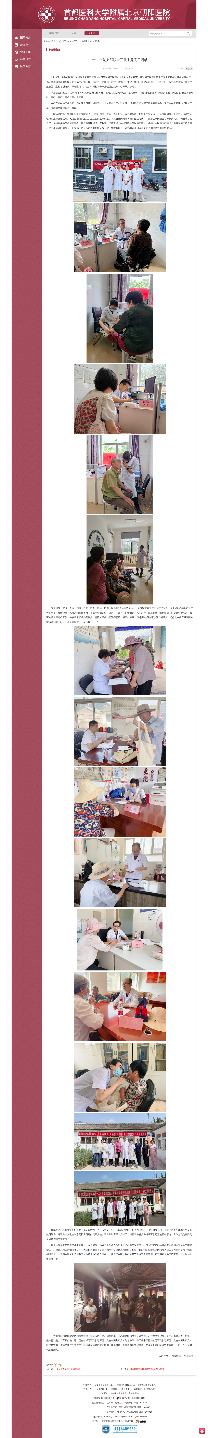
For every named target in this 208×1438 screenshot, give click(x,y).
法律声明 (113, 1389)
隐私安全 (125, 1389)
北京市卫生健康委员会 (125, 1385)
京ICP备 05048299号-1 (103, 1398)
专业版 (92, 33)
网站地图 (138, 1389)
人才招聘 (100, 1389)
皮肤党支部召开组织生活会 (68, 1369)
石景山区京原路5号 (127, 1407)
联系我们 (87, 1389)
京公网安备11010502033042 (130, 1398)
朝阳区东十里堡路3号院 (127, 1412)
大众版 (73, 33)
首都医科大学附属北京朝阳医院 (124, 1393)
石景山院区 (112, 1407)
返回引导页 (54, 33)
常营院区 (111, 1412)
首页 (64, 41)
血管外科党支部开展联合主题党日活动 (147, 1369)
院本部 (110, 1402)
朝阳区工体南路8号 (123, 1402)
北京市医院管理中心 (146, 1385)
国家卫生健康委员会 (103, 1385)
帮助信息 (151, 1389)
